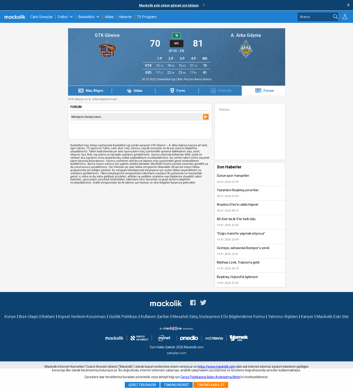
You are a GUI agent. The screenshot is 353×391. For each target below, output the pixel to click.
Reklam (48, 316)
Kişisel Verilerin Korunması (82, 316)
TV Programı (147, 17)
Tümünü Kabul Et (211, 385)
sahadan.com (176, 353)
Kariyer (307, 316)
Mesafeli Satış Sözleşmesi (196, 316)
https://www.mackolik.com (216, 366)
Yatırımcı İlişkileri (283, 316)
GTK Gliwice (107, 35)
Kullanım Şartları (155, 316)
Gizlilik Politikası (123, 316)
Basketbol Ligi (167, 79)
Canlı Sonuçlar (42, 17)
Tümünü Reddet (176, 385)
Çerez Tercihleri (142, 385)
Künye (10, 316)
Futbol (63, 17)
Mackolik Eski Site (333, 316)
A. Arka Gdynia (246, 35)
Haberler (125, 17)
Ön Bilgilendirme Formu (244, 316)
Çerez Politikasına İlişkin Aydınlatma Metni (210, 377)
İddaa (109, 17)
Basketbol (86, 17)
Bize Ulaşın (28, 316)
